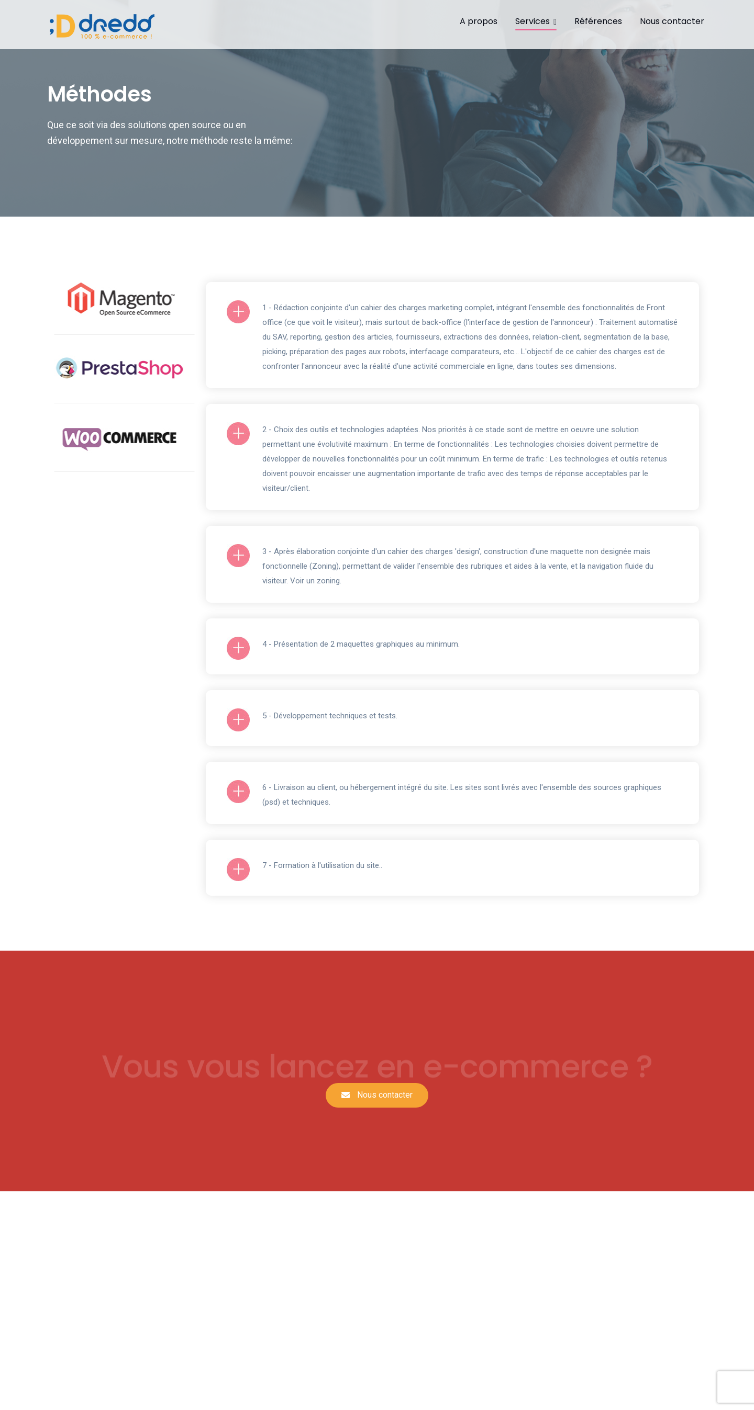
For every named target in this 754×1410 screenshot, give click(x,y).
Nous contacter (672, 21)
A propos (478, 21)
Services (532, 21)
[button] (377, 1095)
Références (598, 21)
